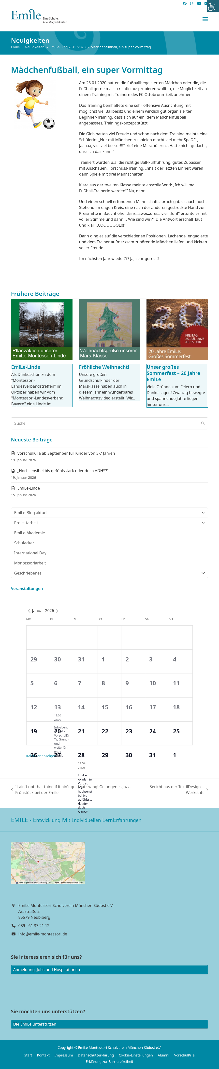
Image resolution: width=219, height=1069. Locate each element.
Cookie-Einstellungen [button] (136, 1055)
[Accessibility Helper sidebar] (213, 6)
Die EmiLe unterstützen (34, 1024)
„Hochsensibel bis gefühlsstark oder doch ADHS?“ (63, 470)
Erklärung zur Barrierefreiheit (109, 1061)
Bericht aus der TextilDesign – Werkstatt (177, 789)
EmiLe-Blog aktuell (109, 513)
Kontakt (43, 1055)
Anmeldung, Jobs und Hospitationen (46, 969)
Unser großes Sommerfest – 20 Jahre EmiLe (173, 373)
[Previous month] (29, 611)
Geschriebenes (109, 573)
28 (81, 755)
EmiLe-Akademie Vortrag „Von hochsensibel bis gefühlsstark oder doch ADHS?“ (85, 793)
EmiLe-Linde (25, 367)
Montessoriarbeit (30, 563)
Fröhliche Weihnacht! (104, 367)
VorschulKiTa (184, 1055)
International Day (30, 553)
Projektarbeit (109, 523)
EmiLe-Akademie (29, 532)
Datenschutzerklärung (96, 1055)
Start (28, 1055)
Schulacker (24, 543)
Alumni (163, 1055)
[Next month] (57, 611)
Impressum (64, 1055)
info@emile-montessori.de (42, 934)
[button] (205, 19)
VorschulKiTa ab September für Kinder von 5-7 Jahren (66, 453)
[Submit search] (203, 423)
